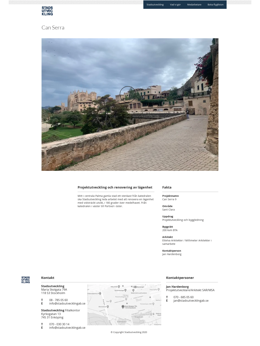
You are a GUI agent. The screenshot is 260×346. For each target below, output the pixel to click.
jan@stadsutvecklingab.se (191, 301)
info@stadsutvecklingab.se (67, 303)
